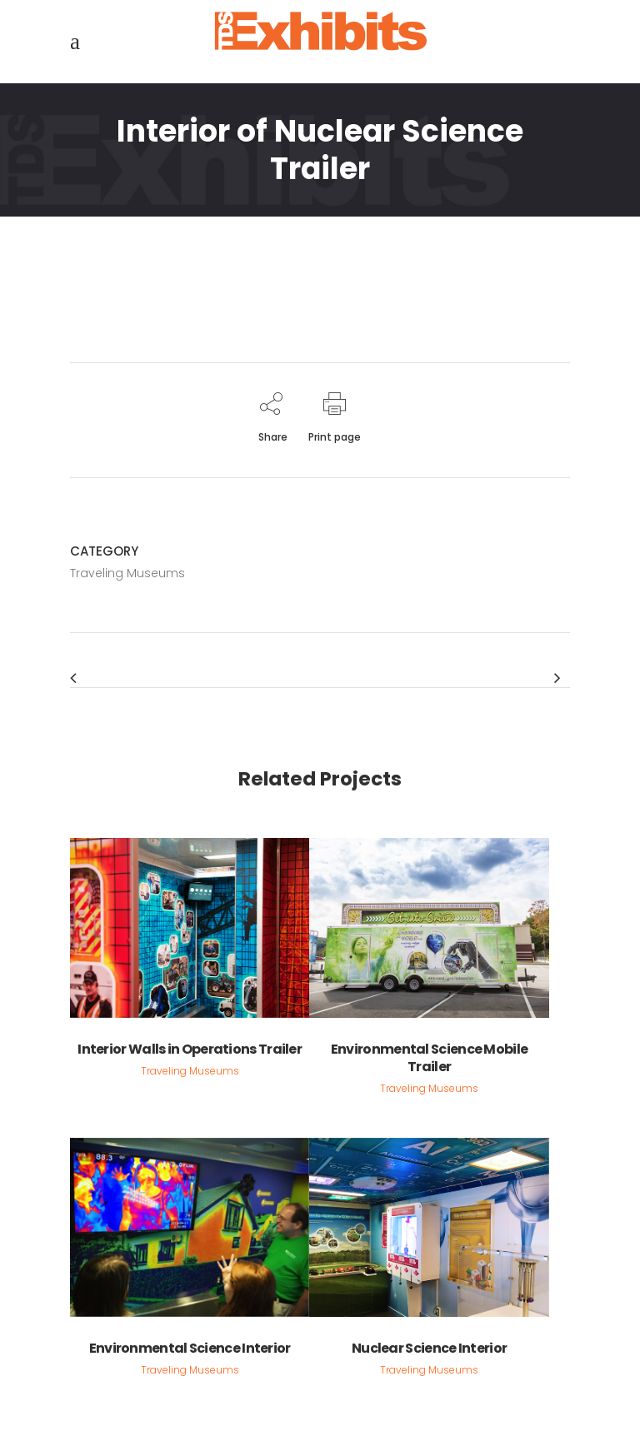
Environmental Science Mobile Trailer (429, 1058)
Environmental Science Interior (190, 1348)
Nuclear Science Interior (429, 1348)
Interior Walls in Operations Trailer (190, 1049)
